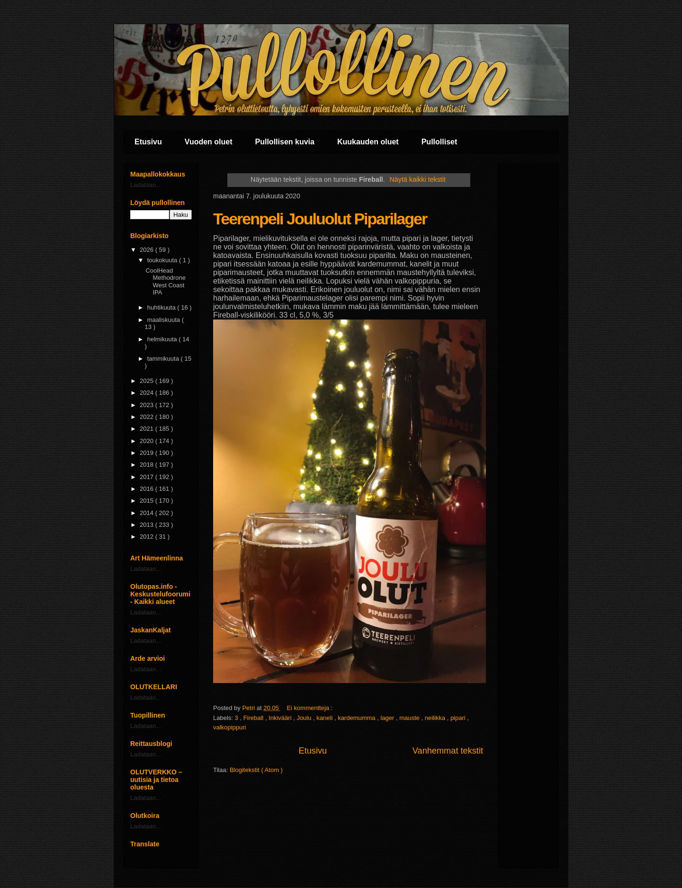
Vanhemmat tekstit (448, 750)
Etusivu (148, 142)
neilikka (436, 717)
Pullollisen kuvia (284, 142)
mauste (410, 717)
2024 (147, 392)
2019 (147, 452)
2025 (147, 380)
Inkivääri (281, 717)
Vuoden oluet (209, 142)
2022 (147, 416)
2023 (147, 404)
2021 (147, 428)
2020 (147, 440)
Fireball (254, 717)
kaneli (325, 717)
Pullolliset (440, 142)
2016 (147, 488)
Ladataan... (145, 184)
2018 (147, 464)
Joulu (304, 717)
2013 (147, 524)
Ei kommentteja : (310, 707)
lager (388, 717)
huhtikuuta (162, 307)
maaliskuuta (164, 319)
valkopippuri (229, 727)
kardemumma (357, 717)
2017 (147, 476)
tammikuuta (164, 358)
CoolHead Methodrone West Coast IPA (165, 281)
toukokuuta (163, 260)
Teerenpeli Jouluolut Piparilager (320, 219)
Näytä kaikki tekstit (418, 179)
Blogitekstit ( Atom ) (256, 769)
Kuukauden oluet (368, 142)
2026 (147, 249)
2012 (147, 536)
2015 (147, 500)
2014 (147, 512)
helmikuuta (163, 339)
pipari (458, 717)
